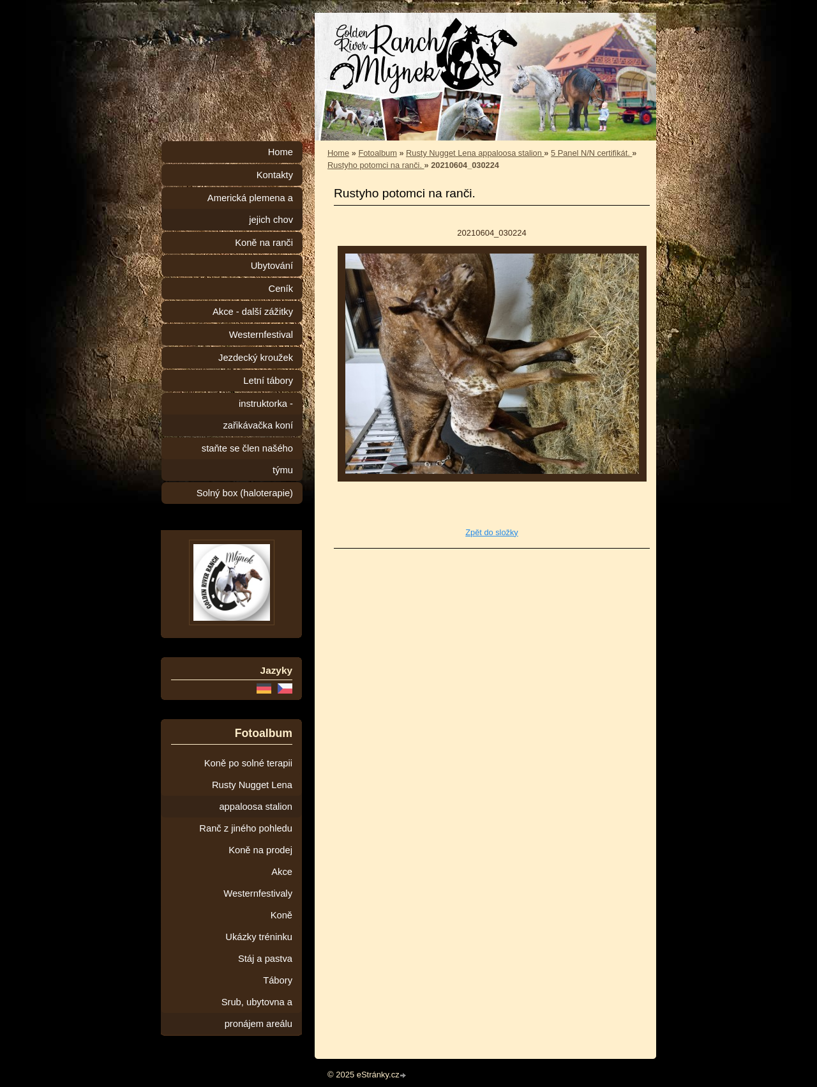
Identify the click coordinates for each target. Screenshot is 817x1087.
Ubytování (272, 266)
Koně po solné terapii (248, 763)
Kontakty (275, 175)
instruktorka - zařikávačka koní (258, 414)
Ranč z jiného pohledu (245, 828)
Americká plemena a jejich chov (250, 209)
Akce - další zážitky (253, 312)
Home (338, 153)
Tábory (277, 980)
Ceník (281, 289)
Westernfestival (261, 335)
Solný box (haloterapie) (245, 493)
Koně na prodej (260, 850)
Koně (281, 915)
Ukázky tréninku (258, 937)
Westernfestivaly (257, 893)
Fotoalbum (377, 153)
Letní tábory (268, 381)
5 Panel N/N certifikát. (591, 153)
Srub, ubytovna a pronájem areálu (256, 1013)
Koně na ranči (264, 243)
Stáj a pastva (265, 959)
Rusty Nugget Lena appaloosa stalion (475, 153)
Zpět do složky (491, 532)
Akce (281, 872)
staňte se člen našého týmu (247, 459)
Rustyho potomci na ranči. (375, 165)
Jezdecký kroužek (255, 358)
